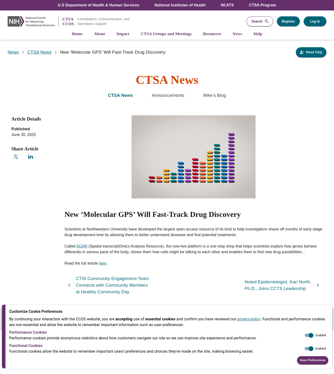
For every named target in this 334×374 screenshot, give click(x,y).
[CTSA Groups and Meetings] (166, 34)
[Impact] (123, 34)
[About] (99, 34)
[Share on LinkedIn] (30, 156)
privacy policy (249, 319)
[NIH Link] (33, 21)
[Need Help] (311, 52)
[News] (237, 34)
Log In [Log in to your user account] (315, 21)
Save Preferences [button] (312, 360)
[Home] (77, 34)
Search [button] (260, 21)
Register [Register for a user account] (288, 21)
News (13, 52)
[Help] (258, 34)
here (103, 263)
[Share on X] (15, 156)
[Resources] (212, 34)
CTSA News (39, 52)
